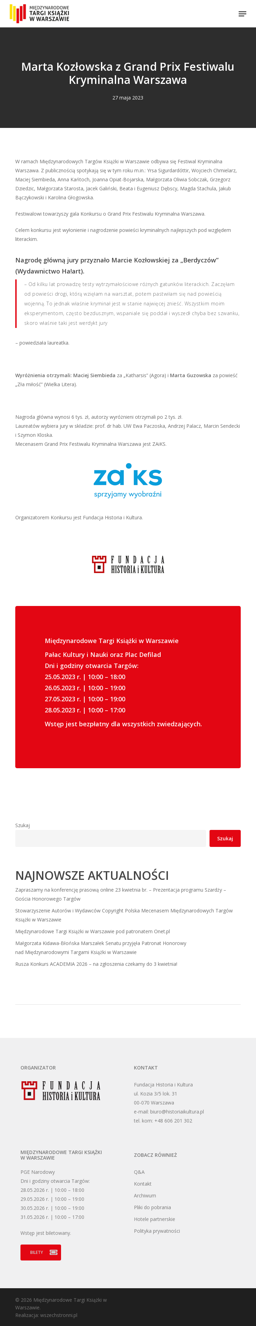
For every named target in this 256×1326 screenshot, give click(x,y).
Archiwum (145, 1195)
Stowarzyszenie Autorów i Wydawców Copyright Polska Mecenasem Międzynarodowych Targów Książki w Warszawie (124, 915)
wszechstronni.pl (58, 1315)
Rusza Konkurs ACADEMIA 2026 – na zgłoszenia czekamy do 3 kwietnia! (96, 964)
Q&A (139, 1172)
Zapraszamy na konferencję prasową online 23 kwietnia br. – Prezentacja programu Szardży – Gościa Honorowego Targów (120, 894)
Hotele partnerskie (154, 1219)
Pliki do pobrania (152, 1207)
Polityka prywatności (157, 1231)
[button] (242, 13)
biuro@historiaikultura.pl (177, 1111)
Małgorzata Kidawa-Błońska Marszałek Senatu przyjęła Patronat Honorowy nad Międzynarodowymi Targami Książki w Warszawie (100, 947)
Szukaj (22, 825)
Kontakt (143, 1183)
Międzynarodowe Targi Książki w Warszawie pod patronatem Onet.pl (92, 931)
